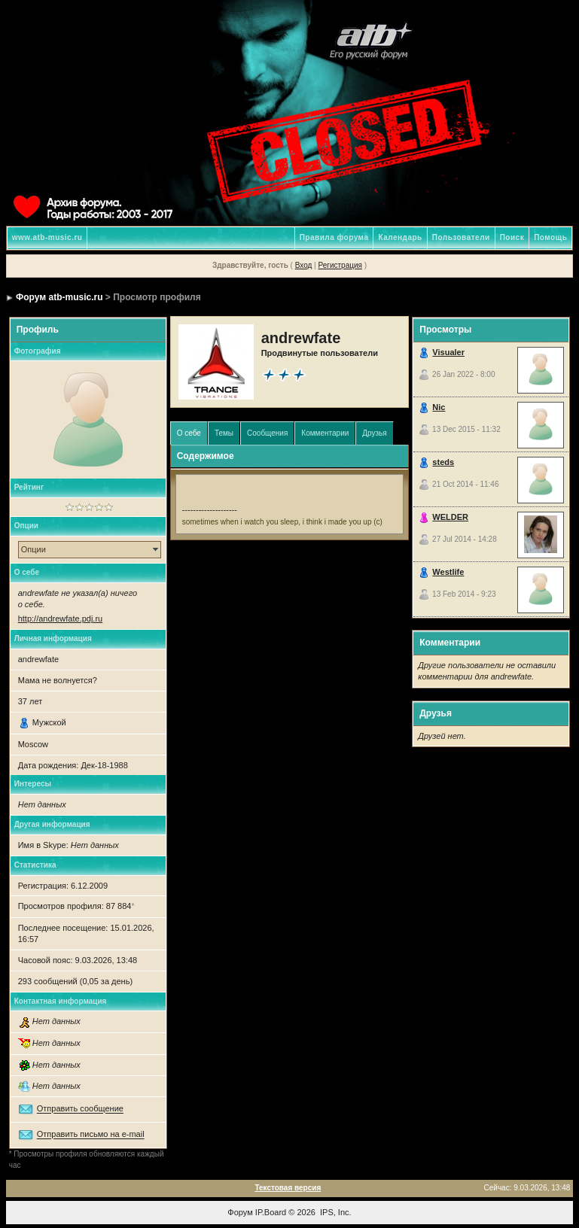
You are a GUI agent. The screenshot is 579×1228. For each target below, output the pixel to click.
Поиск (512, 237)
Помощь (550, 237)
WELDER (450, 516)
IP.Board (270, 1212)
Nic (438, 407)
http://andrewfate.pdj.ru (60, 618)
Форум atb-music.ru (59, 297)
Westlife (448, 571)
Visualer (448, 352)
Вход (303, 265)
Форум (239, 1212)
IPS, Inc (334, 1212)
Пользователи (461, 237)
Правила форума (334, 237)
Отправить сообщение (80, 1109)
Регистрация (339, 265)
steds (443, 462)
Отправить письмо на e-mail (91, 1134)
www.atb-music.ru (47, 237)
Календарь (400, 237)
